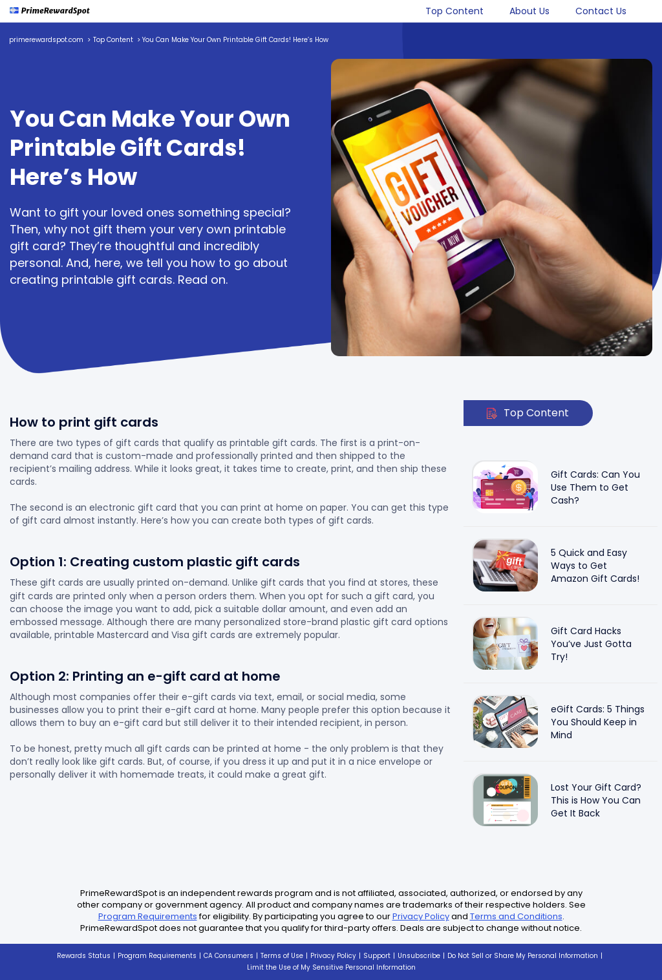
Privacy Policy (420, 916)
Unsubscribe (419, 956)
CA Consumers (228, 956)
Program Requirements (147, 916)
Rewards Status (84, 956)
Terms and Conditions (516, 916)
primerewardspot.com (46, 40)
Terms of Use (282, 956)
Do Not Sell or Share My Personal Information (522, 956)
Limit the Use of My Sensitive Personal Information (331, 967)
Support (376, 956)
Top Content (454, 11)
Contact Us (600, 11)
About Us (529, 11)
